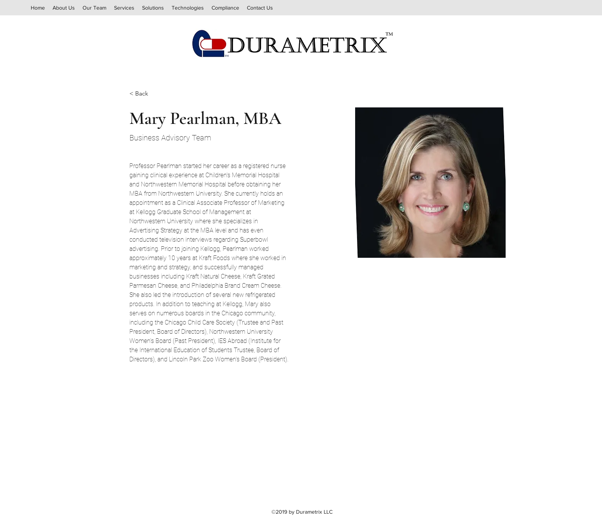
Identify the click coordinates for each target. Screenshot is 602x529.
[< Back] (144, 93)
